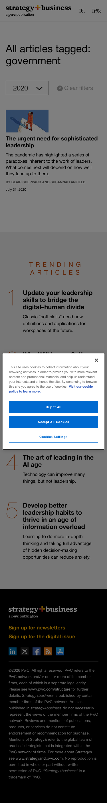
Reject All (54, 407)
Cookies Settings (53, 436)
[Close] (96, 360)
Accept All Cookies (53, 422)
